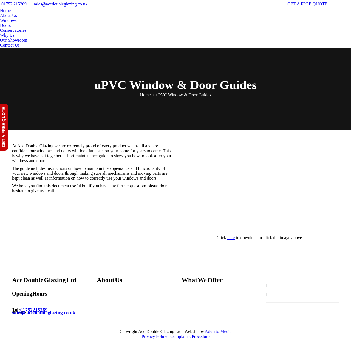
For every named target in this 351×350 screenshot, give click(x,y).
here (231, 237)
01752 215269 (14, 4)
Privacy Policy (154, 336)
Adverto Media (218, 331)
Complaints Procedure (190, 336)
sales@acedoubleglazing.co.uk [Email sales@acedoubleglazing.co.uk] (43, 312)
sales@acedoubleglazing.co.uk (60, 4)
